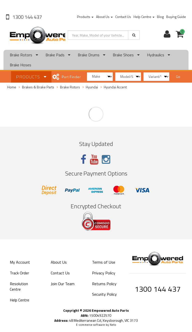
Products (85, 16)
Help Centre (144, 16)
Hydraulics (158, 55)
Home (11, 87)
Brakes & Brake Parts (38, 87)
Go (178, 76)
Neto (113, 325)
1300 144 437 (27, 17)
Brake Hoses (20, 65)
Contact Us (123, 16)
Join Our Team (62, 284)
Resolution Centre (19, 286)
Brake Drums (91, 55)
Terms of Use (103, 262)
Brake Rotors (24, 55)
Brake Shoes (126, 55)
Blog (160, 16)
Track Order (19, 273)
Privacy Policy (103, 273)
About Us (104, 16)
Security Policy (104, 294)
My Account (20, 262)
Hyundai (92, 87)
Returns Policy (104, 284)
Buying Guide (176, 16)
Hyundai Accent (115, 87)
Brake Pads (58, 55)
